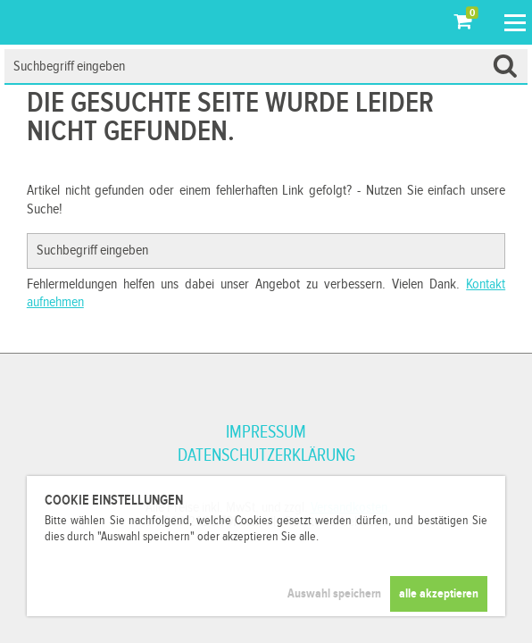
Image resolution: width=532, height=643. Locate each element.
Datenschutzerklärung (266, 455)
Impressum (266, 432)
